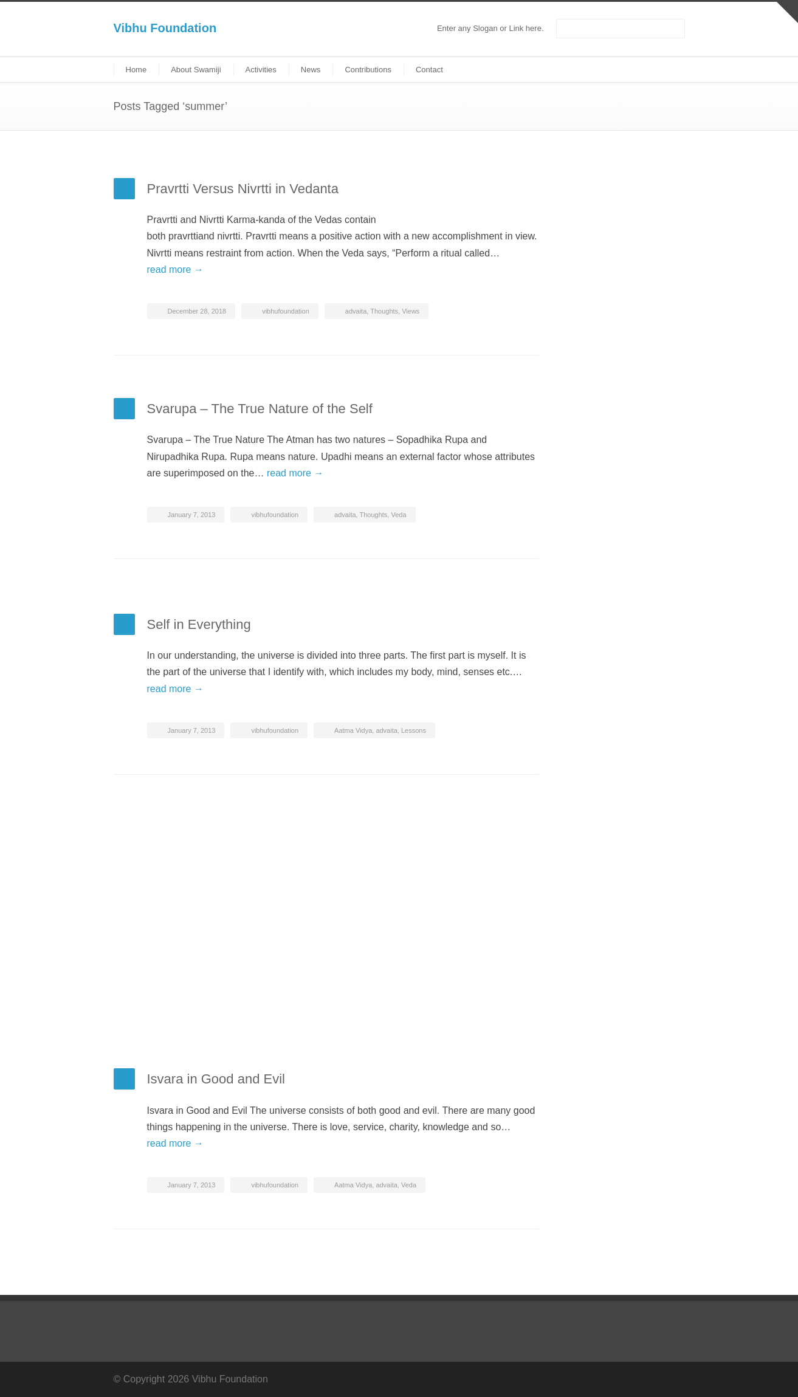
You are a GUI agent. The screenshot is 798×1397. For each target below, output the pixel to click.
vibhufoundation (285, 311)
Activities (261, 69)
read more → (175, 269)
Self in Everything (199, 624)
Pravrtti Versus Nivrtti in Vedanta (243, 188)
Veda (398, 514)
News (311, 69)
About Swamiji (196, 69)
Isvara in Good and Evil (216, 1078)
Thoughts (384, 311)
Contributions (368, 69)
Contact (429, 69)
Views (410, 311)
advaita (355, 311)
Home (136, 69)
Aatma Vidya (353, 730)
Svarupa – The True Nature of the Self (260, 408)
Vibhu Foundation (165, 28)
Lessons (413, 730)
